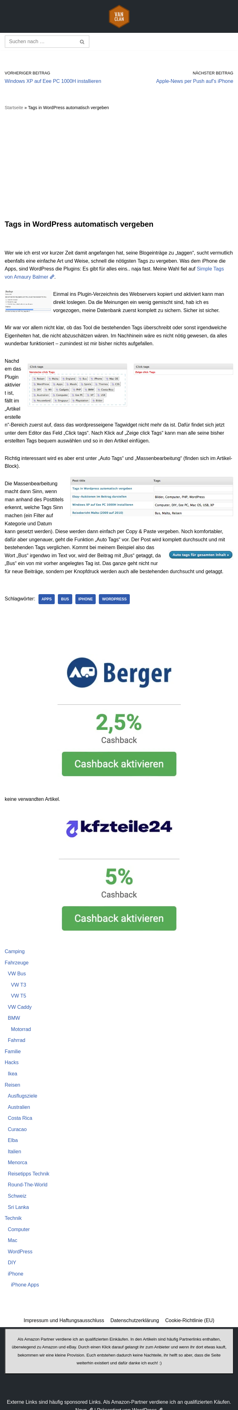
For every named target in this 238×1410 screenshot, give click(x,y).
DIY (12, 1255)
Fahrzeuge (17, 955)
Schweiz (17, 1188)
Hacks (11, 1055)
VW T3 (18, 977)
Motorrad (21, 1022)
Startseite (14, 107)
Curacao (17, 1122)
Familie (13, 1044)
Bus (65, 592)
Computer (19, 1222)
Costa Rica (20, 1111)
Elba (13, 1133)
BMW (14, 1010)
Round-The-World (28, 1177)
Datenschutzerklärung (134, 1313)
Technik (13, 1211)
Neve (84, 1403)
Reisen (12, 1077)
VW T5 (18, 988)
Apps (47, 592)
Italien (14, 1144)
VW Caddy (20, 999)
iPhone (85, 592)
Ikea (12, 1066)
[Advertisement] (119, 165)
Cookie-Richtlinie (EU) (190, 1313)
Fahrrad (16, 1033)
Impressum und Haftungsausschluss (63, 1313)
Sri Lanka (18, 1200)
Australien (19, 1100)
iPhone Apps (25, 1278)
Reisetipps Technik (28, 1166)
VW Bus (17, 966)
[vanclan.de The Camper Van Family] (119, 16)
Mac (12, 1233)
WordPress (114, 592)
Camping (15, 944)
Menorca (17, 1155)
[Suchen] (40, 41)
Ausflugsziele (22, 1088)
